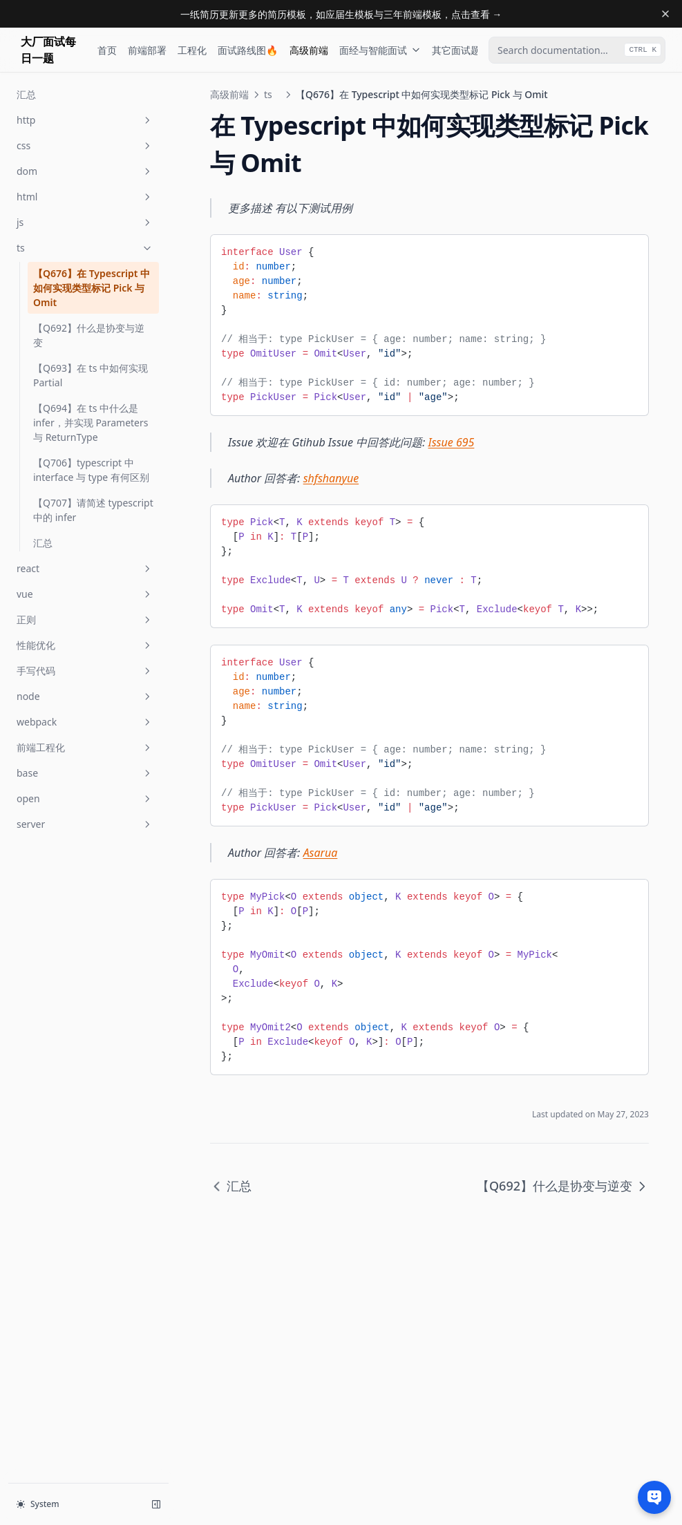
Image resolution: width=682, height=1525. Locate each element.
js (85, 222)
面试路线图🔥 (248, 50)
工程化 (192, 50)
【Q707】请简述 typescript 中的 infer (93, 510)
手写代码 (85, 670)
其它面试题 (463, 50)
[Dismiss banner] (665, 14)
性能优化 (85, 645)
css (85, 145)
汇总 (26, 94)
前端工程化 (85, 747)
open (85, 798)
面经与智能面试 (380, 50)
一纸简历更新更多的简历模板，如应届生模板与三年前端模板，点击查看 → (341, 14)
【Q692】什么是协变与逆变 (88, 335)
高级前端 (309, 50)
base (85, 772)
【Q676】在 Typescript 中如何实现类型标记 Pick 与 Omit (91, 288)
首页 (107, 50)
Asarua (320, 852)
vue (85, 593)
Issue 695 (451, 442)
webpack (85, 721)
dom (85, 171)
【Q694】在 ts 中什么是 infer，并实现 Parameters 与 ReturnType (91, 422)
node (85, 696)
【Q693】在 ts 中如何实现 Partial (90, 375)
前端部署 (147, 50)
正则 (85, 619)
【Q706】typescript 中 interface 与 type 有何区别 (91, 470)
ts (85, 247)
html (85, 196)
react (85, 568)
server (85, 824)
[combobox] (577, 50)
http (85, 119)
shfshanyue (331, 478)
